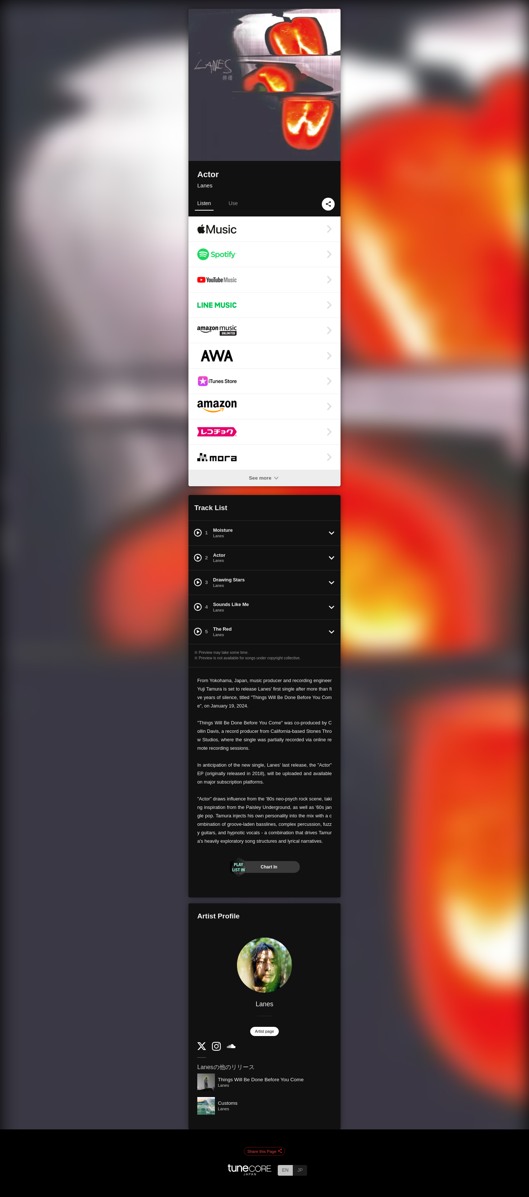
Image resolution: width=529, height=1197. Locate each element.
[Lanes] (264, 965)
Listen (204, 203)
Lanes (204, 185)
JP (300, 1170)
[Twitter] (201, 1048)
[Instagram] (216, 1049)
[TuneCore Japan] (250, 1173)
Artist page (264, 1031)
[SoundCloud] (231, 1046)
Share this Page (264, 1151)
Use (233, 203)
